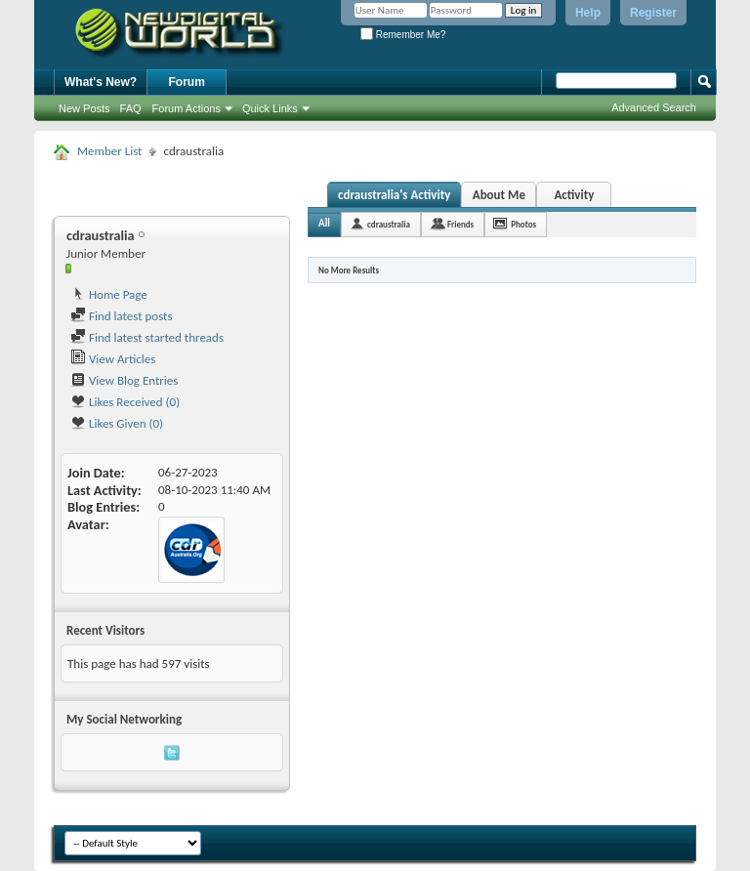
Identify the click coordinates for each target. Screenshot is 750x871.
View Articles (112, 359)
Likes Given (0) (116, 423)
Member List (109, 151)
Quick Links (270, 108)
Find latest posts (121, 316)
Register (653, 13)
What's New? (100, 82)
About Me (499, 194)
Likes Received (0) (125, 401)
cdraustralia (388, 224)
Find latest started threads (147, 337)
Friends (460, 224)
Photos (523, 224)
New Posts (84, 108)
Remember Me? (402, 34)
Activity (574, 194)
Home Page (108, 294)
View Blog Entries (124, 380)
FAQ (131, 108)
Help (588, 13)
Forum (187, 82)
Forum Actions (186, 108)
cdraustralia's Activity (394, 194)
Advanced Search (653, 107)
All (324, 223)
